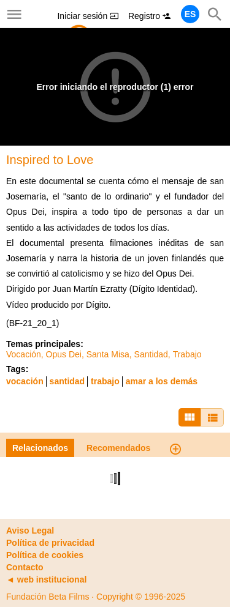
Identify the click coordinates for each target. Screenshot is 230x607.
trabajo (105, 381)
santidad (67, 381)
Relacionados (40, 448)
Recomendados (118, 448)
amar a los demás (162, 381)
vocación (25, 381)
